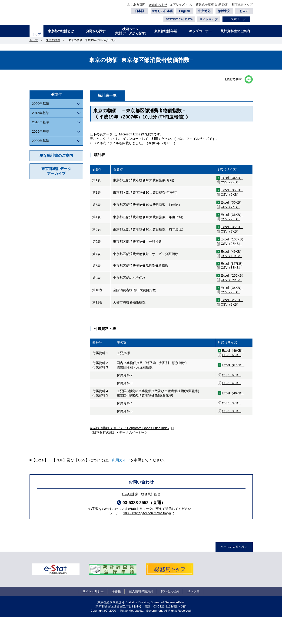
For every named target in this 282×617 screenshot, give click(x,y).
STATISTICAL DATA (179, 19)
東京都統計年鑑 (165, 31)
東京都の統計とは (61, 31)
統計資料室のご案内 (235, 31)
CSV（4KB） (231, 383)
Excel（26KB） (232, 300)
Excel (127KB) (232, 263)
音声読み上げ (158, 4)
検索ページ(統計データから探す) (130, 31)
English (184, 11)
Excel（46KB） (233, 350)
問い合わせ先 (170, 591)
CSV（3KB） (230, 304)
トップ (36, 34)
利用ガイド (121, 460)
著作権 (116, 591)
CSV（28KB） (231, 244)
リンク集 (193, 591)
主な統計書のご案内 (56, 155)
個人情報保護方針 (141, 591)
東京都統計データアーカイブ (56, 171)
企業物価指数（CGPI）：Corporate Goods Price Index (129, 428)
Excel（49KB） (232, 251)
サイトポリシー (93, 591)
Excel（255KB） (233, 275)
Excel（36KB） (232, 190)
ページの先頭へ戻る (234, 547)
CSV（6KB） (230, 194)
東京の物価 (53, 40)
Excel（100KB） (233, 239)
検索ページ (238, 19)
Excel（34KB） (232, 178)
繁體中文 (224, 11)
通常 (225, 4)
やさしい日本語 (162, 11)
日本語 (139, 11)
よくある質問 (136, 4)
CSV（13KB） (231, 256)
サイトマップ (208, 19)
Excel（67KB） (233, 365)
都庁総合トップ (242, 4)
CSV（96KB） (231, 280)
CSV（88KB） (231, 267)
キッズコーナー (200, 31)
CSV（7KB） (230, 182)
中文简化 (204, 11)
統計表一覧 (107, 95)
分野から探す (96, 31)
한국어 (244, 11)
